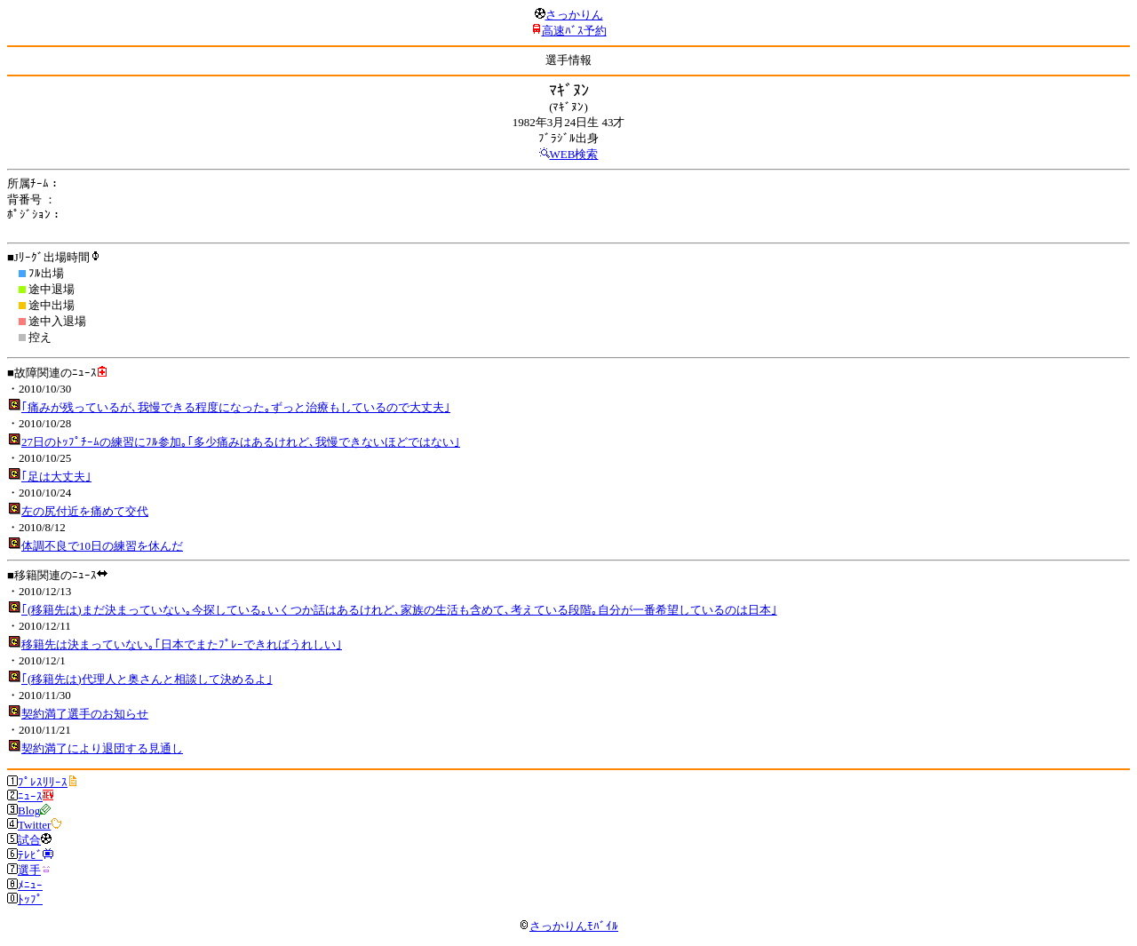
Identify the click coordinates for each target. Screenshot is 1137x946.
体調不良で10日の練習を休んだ (102, 545)
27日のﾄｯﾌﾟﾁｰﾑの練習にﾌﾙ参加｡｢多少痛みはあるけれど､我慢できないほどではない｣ (240, 442)
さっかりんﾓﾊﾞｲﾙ (568, 926)
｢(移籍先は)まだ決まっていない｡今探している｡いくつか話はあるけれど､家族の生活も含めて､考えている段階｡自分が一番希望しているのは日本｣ (399, 609)
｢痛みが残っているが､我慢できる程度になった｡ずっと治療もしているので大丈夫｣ (235, 407)
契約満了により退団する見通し (102, 748)
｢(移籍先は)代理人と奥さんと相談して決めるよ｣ (147, 679)
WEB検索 (574, 154)
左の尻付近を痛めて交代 (84, 511)
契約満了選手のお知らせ (84, 713)
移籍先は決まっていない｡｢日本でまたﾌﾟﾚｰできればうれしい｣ (181, 644)
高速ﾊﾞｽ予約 (574, 30)
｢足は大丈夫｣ (56, 476)
